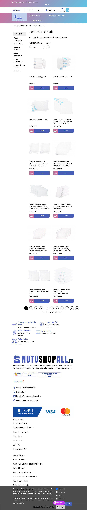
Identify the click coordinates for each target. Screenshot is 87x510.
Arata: (49, 43)
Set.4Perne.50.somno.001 (62, 77)
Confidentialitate (20, 481)
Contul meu (18, 419)
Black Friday (18, 455)
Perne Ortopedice (18, 60)
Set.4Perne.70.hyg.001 (37, 77)
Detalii (36, 88)
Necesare (60, 489)
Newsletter (18, 440)
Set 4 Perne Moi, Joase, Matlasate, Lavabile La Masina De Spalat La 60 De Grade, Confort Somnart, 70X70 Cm (39, 208)
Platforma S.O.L (20, 449)
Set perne (17, 71)
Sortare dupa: (36, 43)
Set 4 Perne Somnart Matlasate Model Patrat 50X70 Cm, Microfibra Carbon (62, 165)
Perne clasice (18, 44)
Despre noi (37, 20)
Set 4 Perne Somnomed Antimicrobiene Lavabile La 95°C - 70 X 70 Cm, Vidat (62, 122)
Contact (19, 20)
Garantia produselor (22, 472)
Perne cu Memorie (17, 48)
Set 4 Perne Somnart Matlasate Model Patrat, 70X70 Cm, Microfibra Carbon (39, 165)
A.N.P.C (16, 444)
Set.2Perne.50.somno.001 (38, 119)
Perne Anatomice (18, 39)
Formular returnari (21, 432)
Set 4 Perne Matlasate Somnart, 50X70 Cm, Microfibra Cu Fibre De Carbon (62, 250)
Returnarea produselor (23, 427)
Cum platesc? (19, 459)
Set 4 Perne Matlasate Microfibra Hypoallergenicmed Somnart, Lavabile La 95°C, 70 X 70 (61, 293)
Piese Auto (35, 15)
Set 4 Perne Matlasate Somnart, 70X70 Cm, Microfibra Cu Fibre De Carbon (38, 250)
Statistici (60, 496)
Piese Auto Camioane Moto (25, 476)
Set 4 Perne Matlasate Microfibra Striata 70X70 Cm (39, 291)
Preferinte (60, 492)
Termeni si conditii (21, 485)
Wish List (17, 436)
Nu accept (60, 507)
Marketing (60, 499)
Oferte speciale (57, 15)
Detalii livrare (19, 468)
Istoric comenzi (20, 423)
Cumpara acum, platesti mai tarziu (27, 463)
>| (77, 308)
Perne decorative (18, 54)
